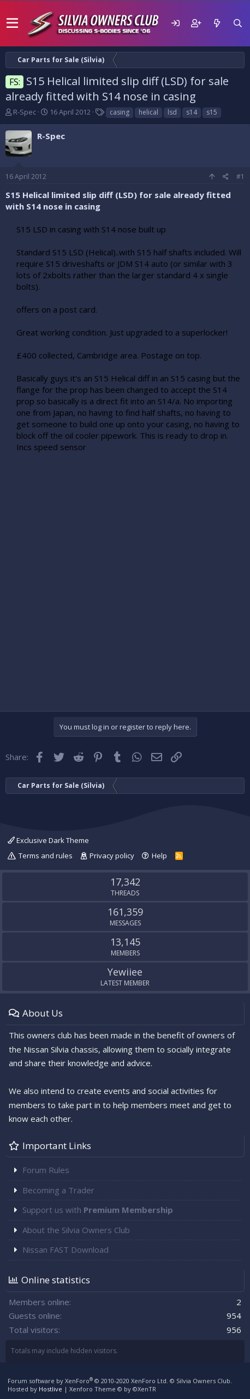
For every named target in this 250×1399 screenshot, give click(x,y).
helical (148, 112)
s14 (191, 112)
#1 (240, 176)
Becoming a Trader (58, 1190)
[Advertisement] (125, 579)
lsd (172, 112)
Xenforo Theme (112, 1389)
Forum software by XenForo (88, 1381)
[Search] (237, 23)
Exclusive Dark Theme (48, 840)
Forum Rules (45, 1169)
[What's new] (216, 23)
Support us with (97, 1209)
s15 (211, 112)
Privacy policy (112, 855)
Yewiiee (125, 971)
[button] (12, 23)
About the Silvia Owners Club (76, 1229)
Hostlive (50, 1389)
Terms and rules (46, 855)
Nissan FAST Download (65, 1249)
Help (159, 855)
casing (119, 112)
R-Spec (24, 112)
